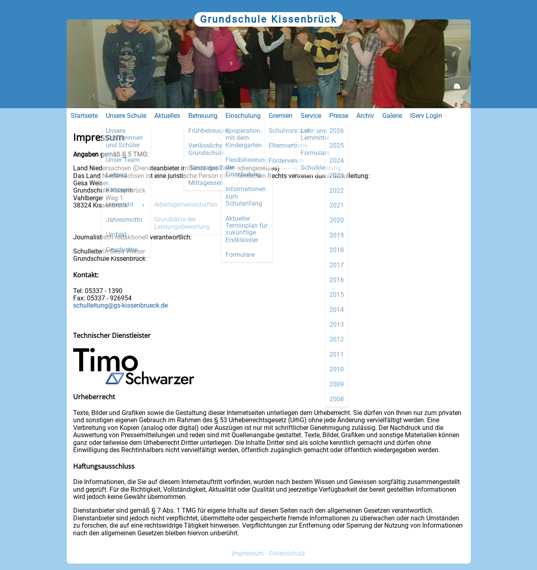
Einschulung (243, 115)
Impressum (248, 553)
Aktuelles (167, 115)
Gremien (281, 115)
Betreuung (202, 115)
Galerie (392, 115)
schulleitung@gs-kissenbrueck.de (120, 305)
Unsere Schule (126, 115)
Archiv (365, 115)
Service (311, 115)
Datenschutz (287, 553)
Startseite (84, 115)
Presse (338, 115)
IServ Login (426, 115)
